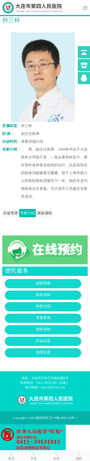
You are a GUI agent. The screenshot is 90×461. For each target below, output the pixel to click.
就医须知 (43, 329)
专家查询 (43, 318)
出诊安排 (10, 213)
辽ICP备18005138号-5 (64, 417)
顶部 (79, 455)
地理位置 (43, 352)
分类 (56, 455)
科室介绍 (43, 306)
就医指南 (43, 283)
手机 (34, 455)
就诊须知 (44, 213)
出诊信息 (43, 341)
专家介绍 (27, 213)
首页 (11, 455)
